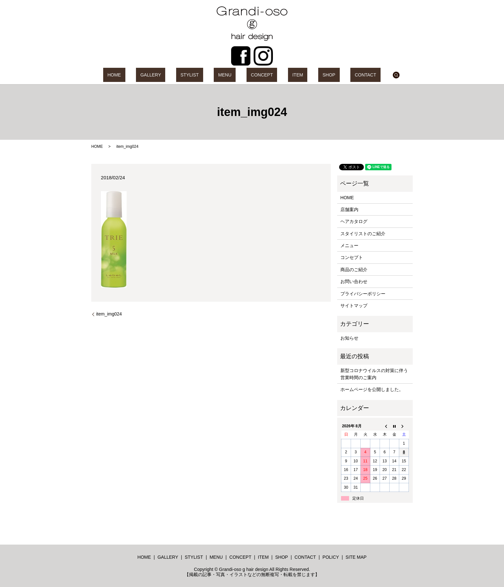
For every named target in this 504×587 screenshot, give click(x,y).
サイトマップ (353, 305)
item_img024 (109, 313)
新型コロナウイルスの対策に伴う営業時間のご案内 (374, 374)
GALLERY (172, 74)
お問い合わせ (353, 281)
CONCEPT (257, 74)
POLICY (330, 557)
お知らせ (349, 338)
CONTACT (335, 74)
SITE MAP (356, 557)
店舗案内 (349, 209)
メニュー (349, 245)
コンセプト (351, 257)
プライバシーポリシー (362, 293)
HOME (144, 74)
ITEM (284, 74)
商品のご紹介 (353, 269)
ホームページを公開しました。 (371, 389)
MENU (229, 74)
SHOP (307, 74)
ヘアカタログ (353, 221)
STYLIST (203, 74)
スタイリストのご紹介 (362, 233)
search (361, 75)
